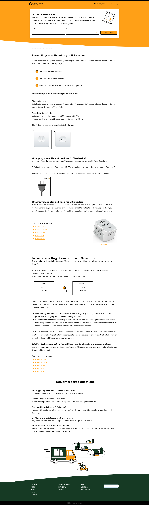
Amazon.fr (39, 235)
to (67, 28)
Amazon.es (40, 238)
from (34, 28)
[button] (108, 33)
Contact (83, 486)
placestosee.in (77, 503)
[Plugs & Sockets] (38, 48)
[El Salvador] (81, 48)
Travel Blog (61, 486)
